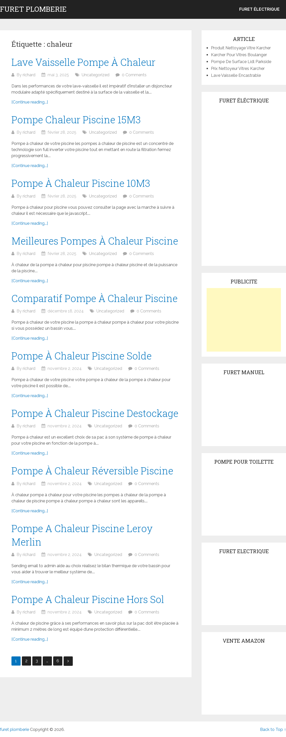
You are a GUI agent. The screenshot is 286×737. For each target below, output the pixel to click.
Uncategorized (95, 74)
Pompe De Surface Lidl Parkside (241, 61)
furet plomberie (33, 9)
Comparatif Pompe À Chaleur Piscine (94, 298)
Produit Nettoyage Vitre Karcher (241, 48)
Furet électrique (259, 9)
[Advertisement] (244, 320)
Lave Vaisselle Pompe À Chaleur (83, 62)
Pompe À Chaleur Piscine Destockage (94, 413)
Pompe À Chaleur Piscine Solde (81, 355)
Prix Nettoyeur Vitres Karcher (238, 68)
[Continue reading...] (29, 102)
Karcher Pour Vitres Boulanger (239, 54)
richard (29, 74)
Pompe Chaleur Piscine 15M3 (76, 119)
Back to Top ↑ (273, 729)
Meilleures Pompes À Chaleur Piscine (94, 240)
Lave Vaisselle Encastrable (236, 75)
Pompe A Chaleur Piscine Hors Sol (87, 599)
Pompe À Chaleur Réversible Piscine (92, 470)
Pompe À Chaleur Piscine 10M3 (80, 183)
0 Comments (134, 74)
